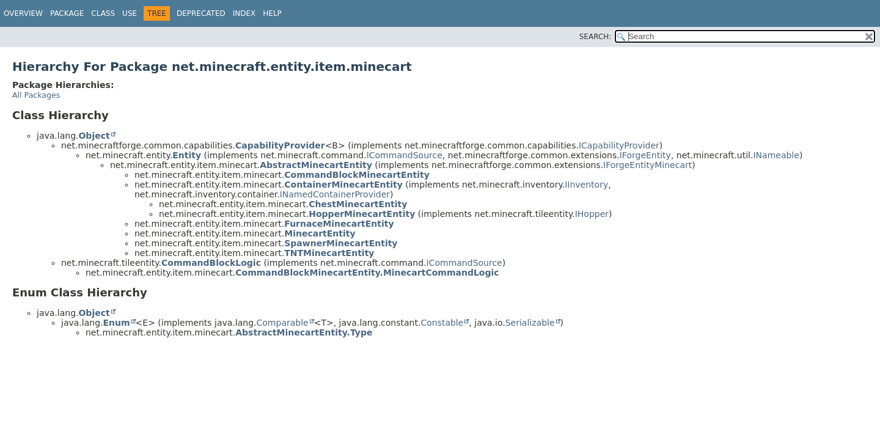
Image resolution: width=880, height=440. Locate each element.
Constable (441, 323)
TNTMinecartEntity (329, 253)
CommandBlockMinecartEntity (357, 175)
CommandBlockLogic (211, 263)
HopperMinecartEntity (362, 214)
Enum (116, 323)
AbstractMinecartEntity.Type (303, 332)
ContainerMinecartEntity (343, 184)
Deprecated (201, 13)
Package (67, 13)
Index (244, 13)
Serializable (530, 323)
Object (93, 136)
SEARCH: (595, 36)
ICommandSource (404, 155)
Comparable (283, 323)
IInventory (586, 184)
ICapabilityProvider (619, 145)
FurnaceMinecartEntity (339, 224)
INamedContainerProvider (335, 194)
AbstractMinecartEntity (316, 165)
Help (272, 13)
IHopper (592, 214)
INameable (776, 155)
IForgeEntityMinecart (647, 165)
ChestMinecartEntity (358, 204)
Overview (23, 13)
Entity (186, 155)
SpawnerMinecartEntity (340, 243)
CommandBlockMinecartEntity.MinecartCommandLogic (367, 272)
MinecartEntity (319, 233)
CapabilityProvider (280, 145)
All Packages (36, 95)
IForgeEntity (645, 155)
